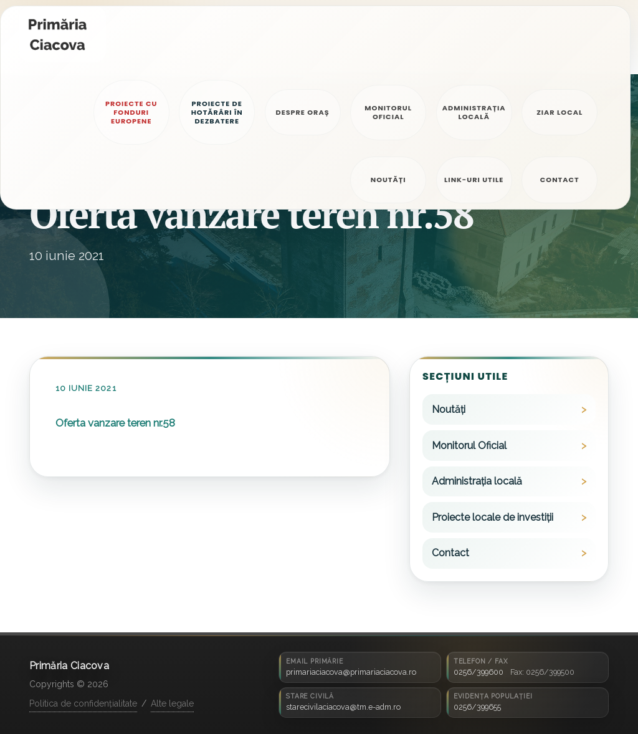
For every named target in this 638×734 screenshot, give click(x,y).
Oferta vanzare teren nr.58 (115, 423)
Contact (450, 553)
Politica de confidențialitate (83, 703)
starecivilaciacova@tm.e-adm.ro (343, 707)
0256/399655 (477, 707)
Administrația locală (477, 481)
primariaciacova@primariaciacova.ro (351, 672)
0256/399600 (478, 672)
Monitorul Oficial (469, 446)
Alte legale (172, 703)
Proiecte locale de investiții (492, 517)
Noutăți (448, 409)
